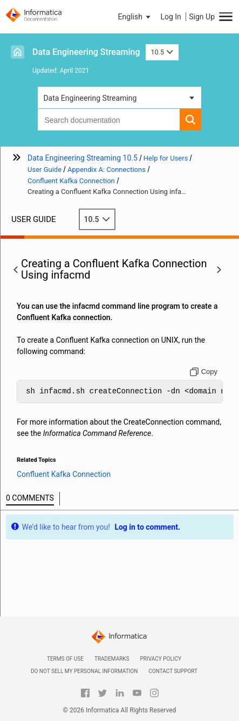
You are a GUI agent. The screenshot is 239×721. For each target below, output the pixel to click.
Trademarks (111, 659)
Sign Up (202, 16)
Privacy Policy (160, 659)
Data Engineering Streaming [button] (89, 98)
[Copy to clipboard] (204, 372)
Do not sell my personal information (84, 671)
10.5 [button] (162, 52)
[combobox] (108, 119)
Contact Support (172, 671)
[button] (135, 17)
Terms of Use (65, 659)
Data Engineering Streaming (86, 52)
